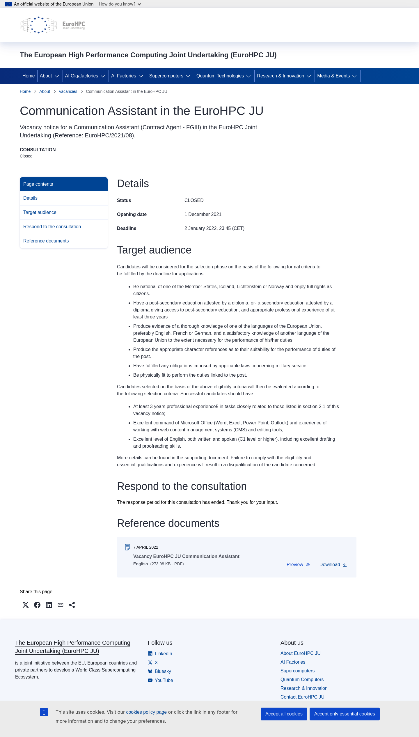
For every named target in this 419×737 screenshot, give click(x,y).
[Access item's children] (58, 76)
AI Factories (123, 75)
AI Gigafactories (81, 75)
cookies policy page (146, 712)
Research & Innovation (280, 75)
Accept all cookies (284, 713)
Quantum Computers (302, 679)
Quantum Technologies (220, 75)
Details (30, 198)
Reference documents (46, 240)
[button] (298, 564)
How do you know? (120, 3)
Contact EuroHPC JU (302, 697)
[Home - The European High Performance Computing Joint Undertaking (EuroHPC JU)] (53, 25)
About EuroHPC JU (300, 653)
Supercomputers (166, 75)
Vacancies (68, 91)
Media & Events (333, 75)
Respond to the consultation (52, 226)
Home (28, 75)
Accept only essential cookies (344, 713)
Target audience (39, 212)
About (46, 75)
